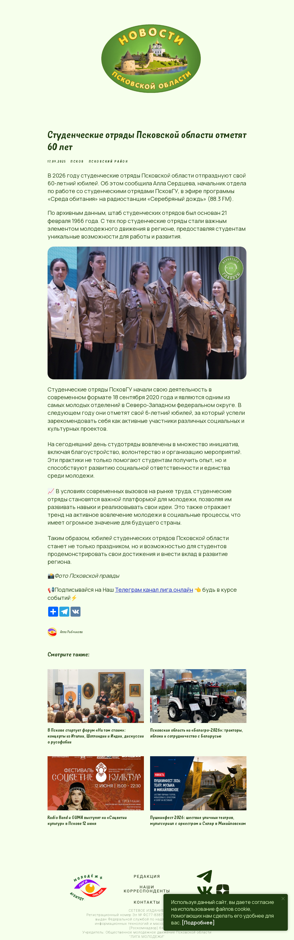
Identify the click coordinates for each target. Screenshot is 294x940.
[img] (151, 58)
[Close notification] (283, 899)
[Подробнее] (198, 922)
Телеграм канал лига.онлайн (154, 589)
